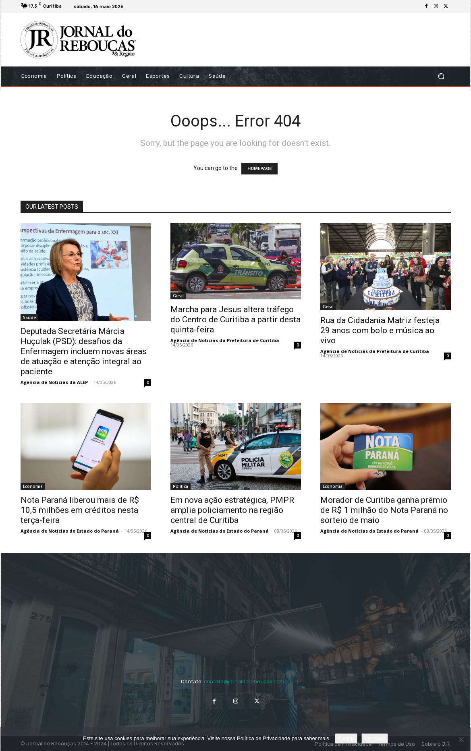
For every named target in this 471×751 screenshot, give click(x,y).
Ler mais (375, 738)
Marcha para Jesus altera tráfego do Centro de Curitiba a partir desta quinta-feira (235, 319)
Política (180, 486)
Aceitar (346, 738)
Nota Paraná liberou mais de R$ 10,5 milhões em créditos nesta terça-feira (80, 510)
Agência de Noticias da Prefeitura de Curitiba (224, 340)
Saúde (29, 317)
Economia (33, 486)
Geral (178, 296)
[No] (461, 739)
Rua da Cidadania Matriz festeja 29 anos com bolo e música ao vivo (380, 330)
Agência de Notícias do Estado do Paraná (70, 531)
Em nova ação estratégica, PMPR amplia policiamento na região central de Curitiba (232, 510)
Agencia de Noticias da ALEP (54, 382)
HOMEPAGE (259, 168)
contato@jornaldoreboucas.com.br (247, 681)
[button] (441, 75)
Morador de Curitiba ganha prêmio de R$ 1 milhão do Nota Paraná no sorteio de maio (384, 510)
